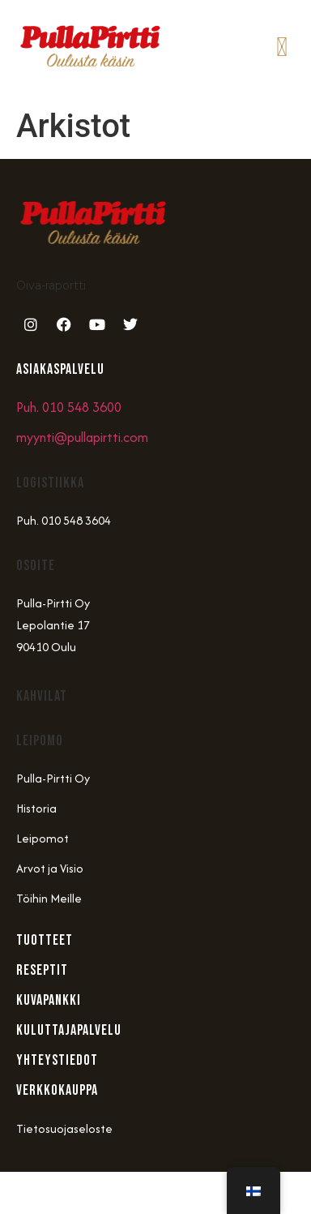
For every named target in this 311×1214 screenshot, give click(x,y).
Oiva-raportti (51, 285)
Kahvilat (41, 696)
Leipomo (39, 740)
